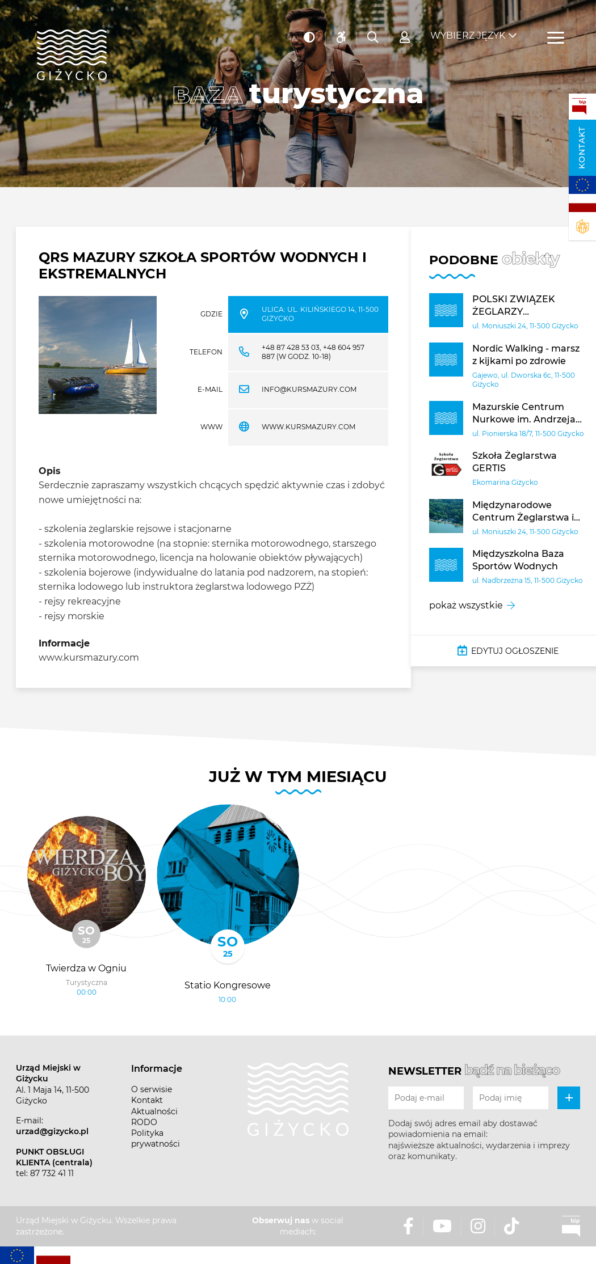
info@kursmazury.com (309, 389)
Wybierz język (467, 28)
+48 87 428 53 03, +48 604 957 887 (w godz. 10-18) (313, 352)
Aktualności (154, 1111)
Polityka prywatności (155, 1138)
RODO (144, 1122)
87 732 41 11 (52, 1173)
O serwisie (151, 1089)
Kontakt (582, 147)
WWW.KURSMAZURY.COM (308, 426)
